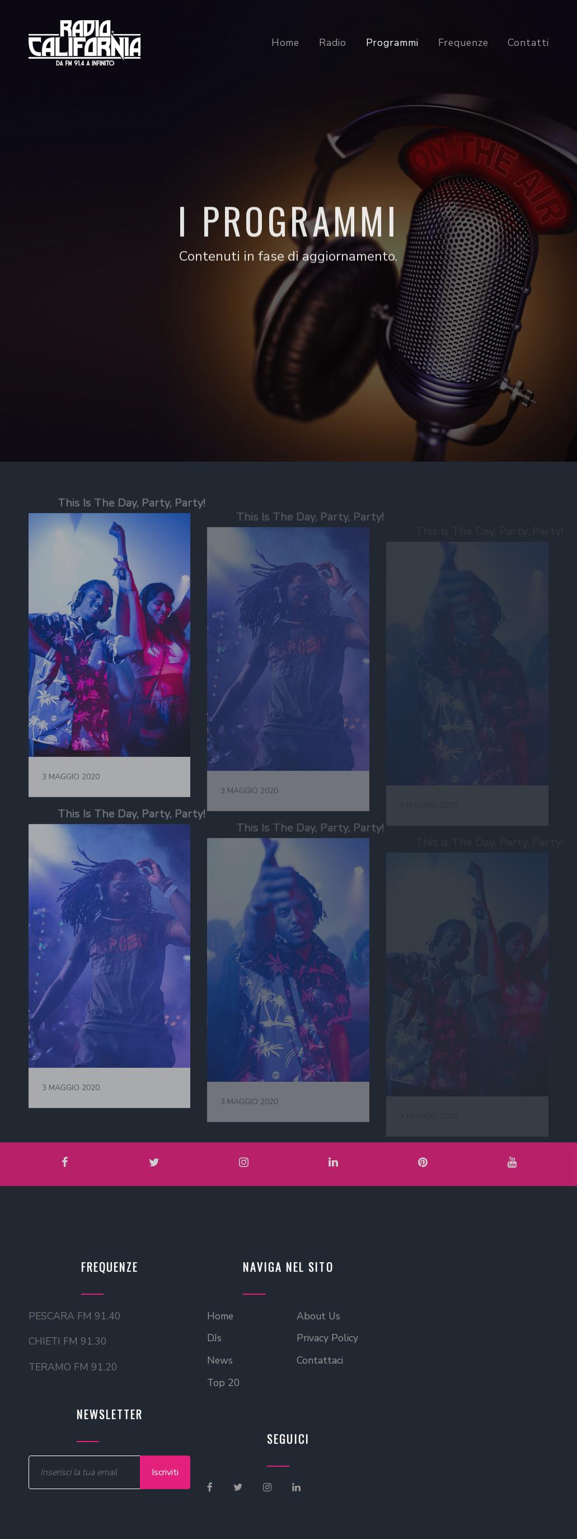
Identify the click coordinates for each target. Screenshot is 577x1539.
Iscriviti (165, 1472)
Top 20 (223, 1382)
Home (285, 42)
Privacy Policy (327, 1338)
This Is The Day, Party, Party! (131, 521)
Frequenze (463, 42)
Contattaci (320, 1360)
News (220, 1360)
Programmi (392, 42)
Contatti (528, 42)
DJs (214, 1338)
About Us (318, 1316)
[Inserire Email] (85, 1472)
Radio (332, 42)
